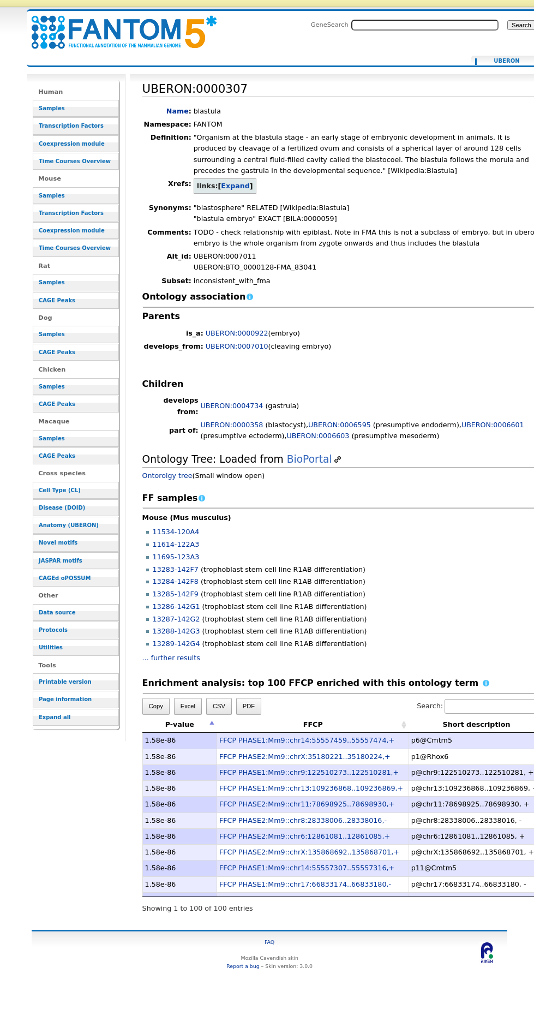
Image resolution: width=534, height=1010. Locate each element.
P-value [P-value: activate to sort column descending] (179, 724)
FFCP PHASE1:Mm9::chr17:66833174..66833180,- (305, 884)
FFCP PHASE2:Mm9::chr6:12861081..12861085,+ (304, 836)
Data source (57, 612)
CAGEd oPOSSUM (65, 578)
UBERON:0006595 (339, 425)
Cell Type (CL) (60, 490)
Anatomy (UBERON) (69, 525)
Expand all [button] (55, 717)
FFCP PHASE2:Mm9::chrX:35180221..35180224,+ (305, 756)
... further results (171, 658)
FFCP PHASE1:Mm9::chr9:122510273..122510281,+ (309, 772)
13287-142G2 (176, 619)
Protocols (53, 630)
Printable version (65, 682)
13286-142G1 (176, 606)
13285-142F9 (176, 594)
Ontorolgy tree (167, 475)
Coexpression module (72, 144)
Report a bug (242, 966)
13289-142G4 (176, 644)
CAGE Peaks (57, 300)
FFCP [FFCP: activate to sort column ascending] (313, 724)
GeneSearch (330, 24)
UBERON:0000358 (232, 425)
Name (177, 111)
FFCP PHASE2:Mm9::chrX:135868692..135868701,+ (309, 852)
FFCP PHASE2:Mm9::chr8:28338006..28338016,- (303, 820)
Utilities (51, 647)
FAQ (269, 942)
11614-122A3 (176, 544)
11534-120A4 (176, 532)
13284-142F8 (176, 581)
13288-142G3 (176, 631)
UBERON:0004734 (232, 406)
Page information (65, 699)
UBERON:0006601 (492, 425)
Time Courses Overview (75, 161)
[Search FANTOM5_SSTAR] (425, 25)
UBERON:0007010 (237, 346)
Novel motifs (58, 543)
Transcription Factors (71, 126)
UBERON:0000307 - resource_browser (117, 25)
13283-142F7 (176, 569)
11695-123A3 (176, 557)
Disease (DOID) (62, 508)
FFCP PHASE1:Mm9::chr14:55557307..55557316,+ (306, 868)
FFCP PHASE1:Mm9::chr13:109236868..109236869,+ (311, 788)
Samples (52, 108)
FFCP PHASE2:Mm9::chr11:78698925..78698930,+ (306, 804)
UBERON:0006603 (318, 436)
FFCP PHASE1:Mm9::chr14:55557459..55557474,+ (306, 740)
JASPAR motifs (60, 561)
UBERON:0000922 (237, 333)
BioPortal (309, 459)
